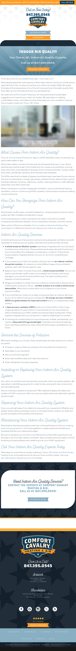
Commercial (30, 632)
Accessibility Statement (61, 645)
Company (40, 639)
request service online (26, 458)
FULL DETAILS (67, 2)
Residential (14, 632)
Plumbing (46, 632)
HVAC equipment (18, 393)
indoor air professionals (15, 381)
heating (68, 188)
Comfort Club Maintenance (35, 435)
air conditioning (22, 191)
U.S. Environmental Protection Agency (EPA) (25, 157)
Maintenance (62, 632)
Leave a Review (38, 625)
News (52, 639)
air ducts (47, 254)
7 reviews (40, 621)
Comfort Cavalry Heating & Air (25, 94)
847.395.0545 (38, 14)
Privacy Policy (34, 645)
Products (26, 639)
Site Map (45, 645)
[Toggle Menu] (38, 43)
